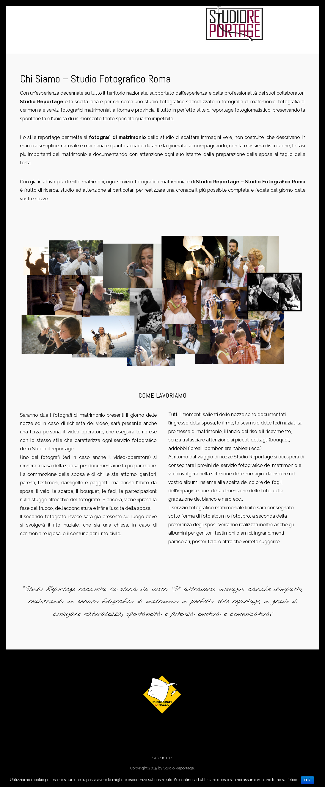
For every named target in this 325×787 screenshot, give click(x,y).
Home (79, 22)
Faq (176, 30)
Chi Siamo (119, 30)
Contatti (151, 30)
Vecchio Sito (206, 30)
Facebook (162, 761)
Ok (307, 780)
